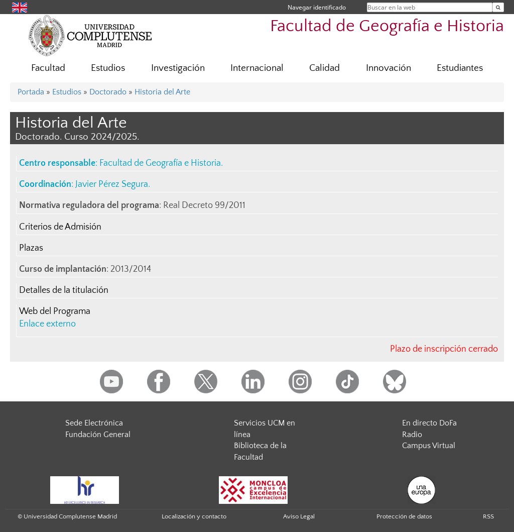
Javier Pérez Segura (111, 184)
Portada (31, 91)
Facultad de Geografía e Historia (387, 26)
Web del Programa (54, 311)
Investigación (178, 68)
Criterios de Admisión (60, 227)
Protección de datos (404, 516)
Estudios (108, 68)
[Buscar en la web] (498, 7)
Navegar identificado (317, 7)
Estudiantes (460, 68)
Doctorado (107, 91)
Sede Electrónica (94, 423)
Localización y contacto (194, 516)
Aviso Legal (299, 516)
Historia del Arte (162, 91)
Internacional (257, 68)
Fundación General (98, 434)
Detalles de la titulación (63, 290)
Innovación (388, 68)
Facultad (48, 68)
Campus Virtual (428, 445)
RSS (488, 516)
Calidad (324, 68)
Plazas (31, 248)
